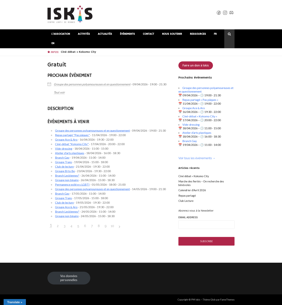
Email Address (188, 217)
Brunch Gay (62, 157)
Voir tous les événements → (196, 158)
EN (52, 43)
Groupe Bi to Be (65, 171)
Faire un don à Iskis (196, 65)
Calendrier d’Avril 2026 (192, 190)
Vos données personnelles (68, 278)
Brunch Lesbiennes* (67, 175)
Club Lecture (186, 200)
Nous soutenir (172, 34)
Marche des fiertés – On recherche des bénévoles (201, 183)
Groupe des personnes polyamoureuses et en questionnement (92, 84)
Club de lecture (64, 166)
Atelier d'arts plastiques (69, 153)
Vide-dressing (63, 148)
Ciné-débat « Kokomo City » (199, 116)
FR (215, 34)
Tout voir (59, 92)
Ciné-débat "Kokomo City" (72, 144)
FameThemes (227, 299)
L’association (60, 34)
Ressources (198, 34)
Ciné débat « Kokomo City (78, 52)
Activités (84, 34)
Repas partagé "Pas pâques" (72, 135)
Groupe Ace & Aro (66, 139)
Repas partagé (187, 195)
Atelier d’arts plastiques (196, 132)
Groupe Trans (63, 162)
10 (112, 226)
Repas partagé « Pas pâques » (200, 99)
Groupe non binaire (67, 180)
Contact (148, 34)
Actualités (105, 34)
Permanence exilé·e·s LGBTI (72, 184)
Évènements (127, 34)
